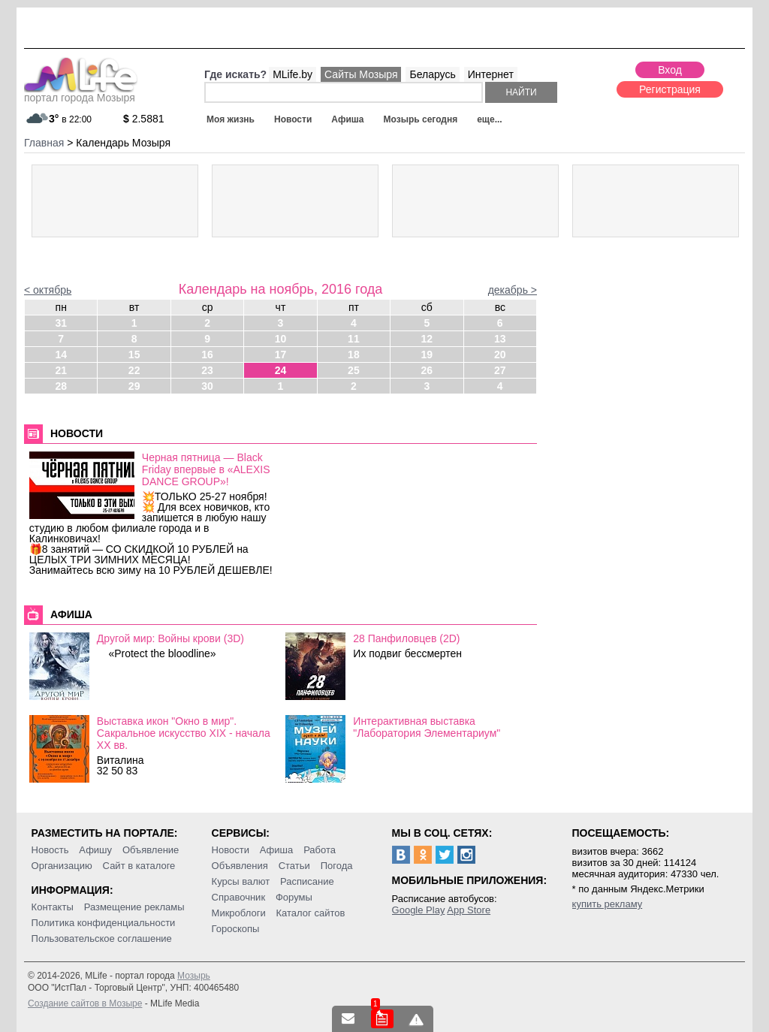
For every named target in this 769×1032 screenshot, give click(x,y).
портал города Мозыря (80, 93)
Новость (50, 849)
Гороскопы (236, 928)
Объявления (240, 865)
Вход (670, 70)
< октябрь (47, 290)
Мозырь (193, 975)
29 (134, 386)
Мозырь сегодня (421, 119)
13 (500, 339)
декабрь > (512, 290)
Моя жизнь (231, 119)
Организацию (62, 865)
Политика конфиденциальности (104, 922)
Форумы (294, 897)
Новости (293, 119)
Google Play (418, 910)
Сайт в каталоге (139, 865)
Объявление (150, 849)
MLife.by (292, 74)
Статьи (294, 865)
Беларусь (432, 74)
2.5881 (143, 119)
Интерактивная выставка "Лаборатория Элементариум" (426, 727)
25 (354, 370)
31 (61, 323)
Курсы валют (241, 881)
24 (281, 370)
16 (207, 355)
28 (61, 386)
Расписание (307, 881)
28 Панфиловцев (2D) (406, 638)
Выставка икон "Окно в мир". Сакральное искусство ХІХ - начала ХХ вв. (183, 733)
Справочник (239, 897)
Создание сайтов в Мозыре (85, 1003)
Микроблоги (239, 913)
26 (427, 370)
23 (207, 370)
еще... (489, 119)
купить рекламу (607, 904)
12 (427, 339)
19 (427, 355)
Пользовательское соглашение (102, 938)
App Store (468, 910)
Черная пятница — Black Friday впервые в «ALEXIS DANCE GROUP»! (206, 469)
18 (354, 355)
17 (281, 355)
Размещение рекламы (134, 907)
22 (134, 370)
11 (354, 339)
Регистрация (670, 89)
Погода (337, 865)
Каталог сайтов (310, 913)
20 (500, 355)
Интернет (491, 74)
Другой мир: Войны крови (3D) (170, 638)
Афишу (95, 849)
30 (207, 386)
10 (281, 339)
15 (134, 355)
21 (61, 370)
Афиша (347, 119)
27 (500, 370)
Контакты (53, 907)
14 (61, 355)
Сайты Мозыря (360, 74)
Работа (319, 849)
